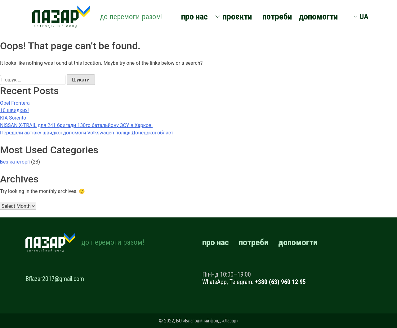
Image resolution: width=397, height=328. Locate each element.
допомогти (318, 16)
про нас (194, 16)
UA (364, 16)
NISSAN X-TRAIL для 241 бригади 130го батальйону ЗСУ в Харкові (76, 125)
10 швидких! (14, 110)
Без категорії (15, 162)
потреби (277, 16)
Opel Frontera (15, 103)
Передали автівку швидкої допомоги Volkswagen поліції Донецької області (87, 133)
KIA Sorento (13, 118)
